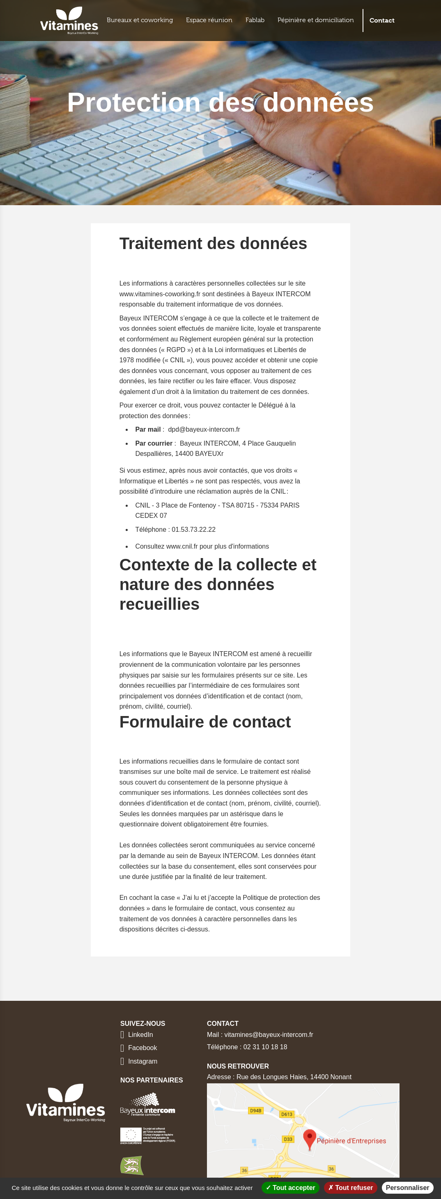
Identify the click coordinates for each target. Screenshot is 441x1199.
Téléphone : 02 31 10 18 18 (247, 1046)
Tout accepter (290, 1187)
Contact (382, 20)
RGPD (175, 349)
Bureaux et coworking (140, 20)
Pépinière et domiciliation (316, 20)
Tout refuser (350, 1187)
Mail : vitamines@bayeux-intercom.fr (260, 1034)
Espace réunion (209, 20)
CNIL (177, 360)
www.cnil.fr (182, 546)
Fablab (255, 20)
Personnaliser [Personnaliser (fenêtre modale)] (408, 1187)
